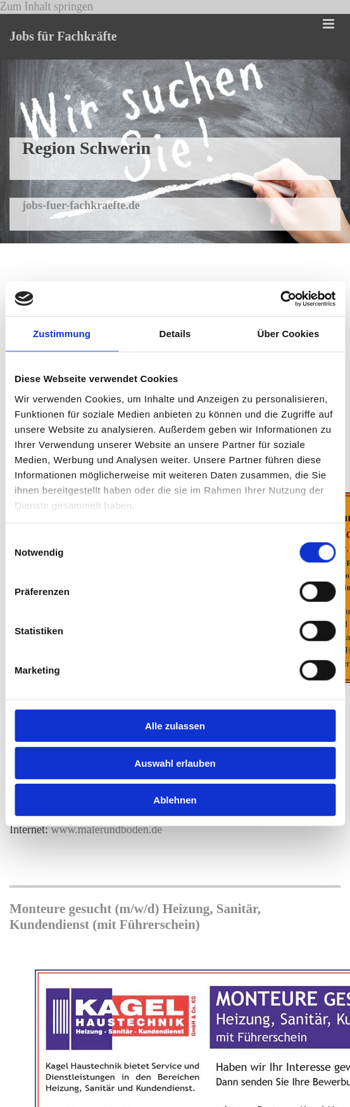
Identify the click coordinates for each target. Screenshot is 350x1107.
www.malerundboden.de (106, 829)
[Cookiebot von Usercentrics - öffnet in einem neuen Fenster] (280, 298)
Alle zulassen (175, 725)
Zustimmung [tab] (62, 333)
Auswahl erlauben (174, 762)
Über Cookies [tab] (289, 333)
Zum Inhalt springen (46, 6)
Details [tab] (175, 333)
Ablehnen (174, 800)
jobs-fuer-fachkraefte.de (81, 205)
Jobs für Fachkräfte (63, 36)
